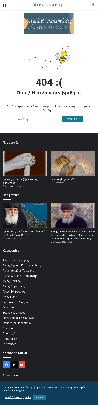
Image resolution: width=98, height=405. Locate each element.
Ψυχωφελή (9, 344)
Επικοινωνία (10, 375)
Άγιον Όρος (10, 297)
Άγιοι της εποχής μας (16, 260)
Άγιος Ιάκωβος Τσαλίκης (18, 270)
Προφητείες (10, 338)
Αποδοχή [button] (39, 397)
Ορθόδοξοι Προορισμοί (17, 323)
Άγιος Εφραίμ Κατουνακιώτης (22, 265)
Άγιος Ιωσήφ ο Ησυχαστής (20, 276)
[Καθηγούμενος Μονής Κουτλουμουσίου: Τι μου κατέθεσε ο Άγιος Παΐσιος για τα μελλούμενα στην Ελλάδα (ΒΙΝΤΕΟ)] (73, 215)
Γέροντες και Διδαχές (16, 302)
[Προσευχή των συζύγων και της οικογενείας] (25, 163)
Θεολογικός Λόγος (14, 312)
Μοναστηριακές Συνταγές (18, 317)
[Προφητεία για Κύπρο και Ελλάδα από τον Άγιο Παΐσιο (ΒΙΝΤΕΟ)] (25, 215)
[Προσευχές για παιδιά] (73, 163)
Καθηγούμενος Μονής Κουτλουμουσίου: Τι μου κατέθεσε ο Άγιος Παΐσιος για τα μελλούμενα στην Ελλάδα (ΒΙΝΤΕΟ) (73, 235)
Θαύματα (8, 307)
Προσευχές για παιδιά (63, 179)
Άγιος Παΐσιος (12, 281)
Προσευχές (9, 333)
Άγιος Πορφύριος (14, 286)
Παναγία (8, 328)
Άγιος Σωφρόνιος (14, 291)
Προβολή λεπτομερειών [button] (18, 397)
